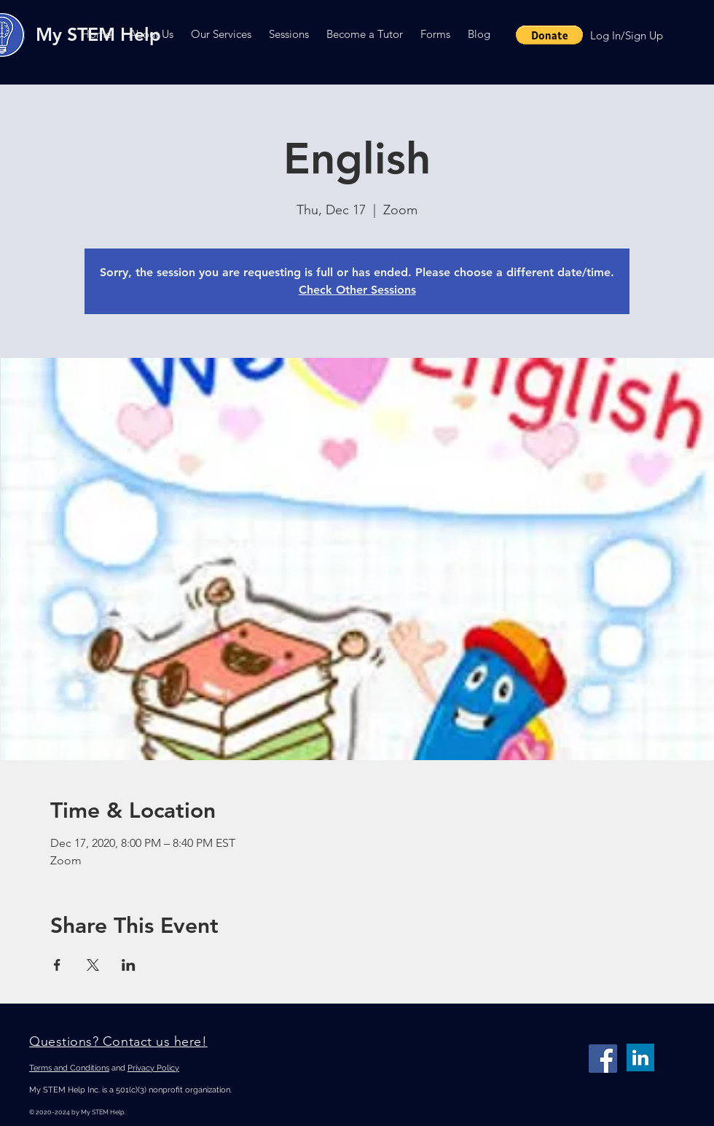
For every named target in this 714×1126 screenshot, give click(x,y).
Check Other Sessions (357, 290)
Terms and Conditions (69, 1068)
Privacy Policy (153, 1068)
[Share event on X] (93, 965)
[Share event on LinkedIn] (129, 965)
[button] (151, 34)
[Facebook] (603, 1058)
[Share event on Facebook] (57, 965)
